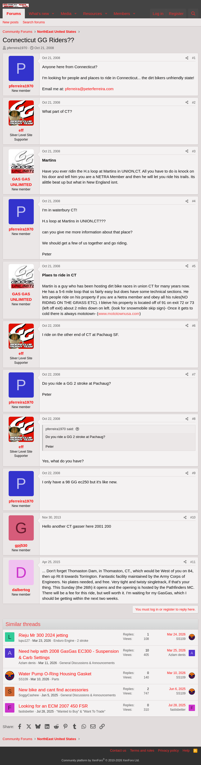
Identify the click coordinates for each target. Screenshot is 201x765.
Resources (92, 13)
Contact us (118, 750)
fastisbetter (26, 711)
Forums (14, 13)
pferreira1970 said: (60, 429)
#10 (193, 517)
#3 (194, 151)
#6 (194, 326)
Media (66, 13)
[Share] (186, 58)
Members (122, 13)
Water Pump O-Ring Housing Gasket (55, 673)
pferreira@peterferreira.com (89, 89)
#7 (194, 374)
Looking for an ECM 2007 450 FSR (53, 706)
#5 (194, 266)
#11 (193, 562)
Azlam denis (27, 663)
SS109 (181, 639)
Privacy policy (168, 750)
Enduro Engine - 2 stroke (70, 641)
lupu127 (24, 641)
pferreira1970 (17, 48)
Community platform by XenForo (100, 760)
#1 (194, 58)
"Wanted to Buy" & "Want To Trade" (80, 711)
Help (186, 750)
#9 (194, 473)
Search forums (34, 22)
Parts (55, 679)
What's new (39, 13)
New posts (11, 22)
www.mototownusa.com (118, 313)
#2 (194, 102)
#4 (194, 201)
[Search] (193, 13)
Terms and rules (142, 750)
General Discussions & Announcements (87, 663)
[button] (53, 13)
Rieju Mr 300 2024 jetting (43, 635)
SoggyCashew (29, 695)
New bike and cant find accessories (53, 689)
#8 (194, 419)
